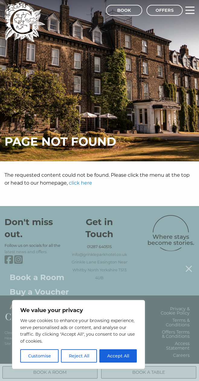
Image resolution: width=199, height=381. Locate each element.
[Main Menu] (189, 10)
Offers (165, 10)
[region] (78, 334)
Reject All (79, 356)
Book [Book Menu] (124, 10)
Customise (39, 356)
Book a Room (37, 269)
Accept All (118, 356)
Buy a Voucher (39, 284)
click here (80, 182)
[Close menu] (188, 261)
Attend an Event (43, 298)
